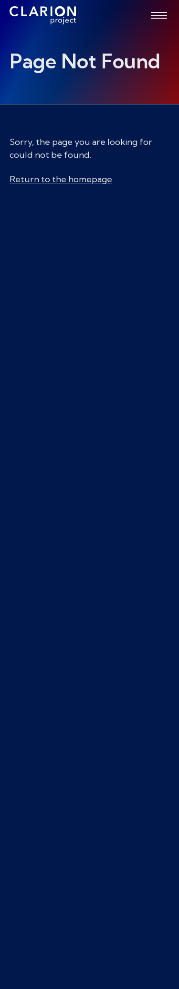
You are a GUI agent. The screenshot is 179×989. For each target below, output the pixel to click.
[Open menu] (158, 15)
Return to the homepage (61, 179)
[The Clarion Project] (43, 15)
